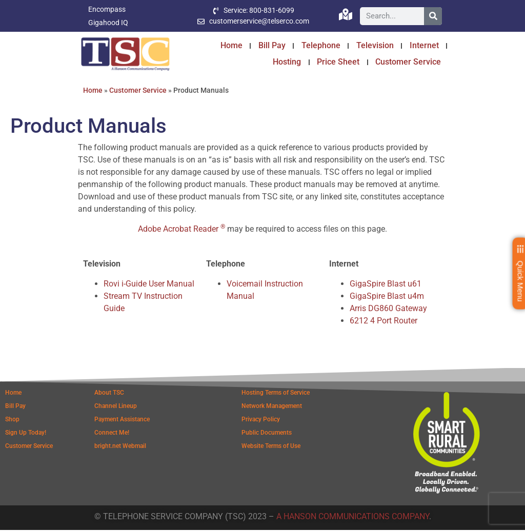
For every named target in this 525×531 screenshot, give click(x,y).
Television (375, 45)
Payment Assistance (122, 420)
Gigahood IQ (108, 22)
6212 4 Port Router (383, 321)
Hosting (287, 62)
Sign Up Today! (25, 433)
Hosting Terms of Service (275, 393)
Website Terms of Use (270, 447)
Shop (12, 420)
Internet (424, 45)
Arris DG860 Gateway (388, 309)
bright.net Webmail (120, 447)
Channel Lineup (115, 407)
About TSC (109, 393)
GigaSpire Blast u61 (385, 285)
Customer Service (408, 62)
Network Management (271, 407)
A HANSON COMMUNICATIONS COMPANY (352, 517)
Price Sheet (338, 62)
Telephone (320, 45)
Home (231, 45)
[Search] (433, 16)
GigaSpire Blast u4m (387, 297)
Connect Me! (111, 433)
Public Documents (266, 433)
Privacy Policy (260, 420)
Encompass (107, 9)
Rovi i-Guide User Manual (149, 285)
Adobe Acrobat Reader (181, 230)
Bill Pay (272, 45)
